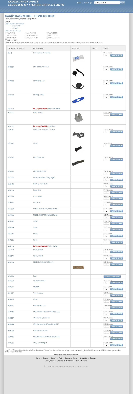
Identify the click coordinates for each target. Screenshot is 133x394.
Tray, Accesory (38, 293)
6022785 (11, 343)
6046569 (11, 246)
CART (88, 3)
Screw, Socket (38, 250)
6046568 (11, 330)
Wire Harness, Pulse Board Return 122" (46, 336)
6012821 (11, 112)
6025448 (11, 324)
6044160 (11, 250)
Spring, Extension (39, 280)
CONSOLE (16, 26)
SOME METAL (11, 38)
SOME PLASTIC (31, 38)
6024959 (11, 209)
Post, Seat (36, 202)
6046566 (11, 203)
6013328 (11, 95)
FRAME (15, 28)
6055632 (11, 171)
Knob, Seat (51, 126)
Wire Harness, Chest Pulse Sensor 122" (46, 312)
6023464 (11, 144)
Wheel (35, 299)
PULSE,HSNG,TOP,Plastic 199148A (45, 215)
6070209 (11, 276)
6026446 (11, 184)
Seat (34, 276)
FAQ (60, 358)
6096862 (11, 81)
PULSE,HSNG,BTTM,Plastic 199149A (45, 209)
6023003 (11, 281)
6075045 (11, 130)
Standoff (36, 287)
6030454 (11, 299)
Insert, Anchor (37, 112)
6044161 (11, 158)
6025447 (11, 305)
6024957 (11, 293)
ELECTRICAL (10, 35)
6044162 (11, 109)
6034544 (11, 234)
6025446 (11, 312)
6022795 (11, 196)
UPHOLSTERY (11, 40)
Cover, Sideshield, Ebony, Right (43, 178)
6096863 (11, 67)
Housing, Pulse (38, 95)
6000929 (11, 228)
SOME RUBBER (52, 38)
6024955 (11, 262)
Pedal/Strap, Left (38, 81)
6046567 (11, 318)
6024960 (11, 190)
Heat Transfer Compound (41, 53)
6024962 (11, 126)
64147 (10, 53)
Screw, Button (52, 246)
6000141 (11, 221)
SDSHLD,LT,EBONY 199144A (43, 262)
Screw (35, 143)
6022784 (11, 287)
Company (93, 358)
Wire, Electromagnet (40, 343)
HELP (78, 3)
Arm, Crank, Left (38, 157)
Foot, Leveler (37, 196)
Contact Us (83, 358)
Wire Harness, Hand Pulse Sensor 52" (46, 324)
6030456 (11, 337)
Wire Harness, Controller (41, 318)
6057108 (11, 240)
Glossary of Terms (71, 358)
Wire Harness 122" (39, 305)
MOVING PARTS (31, 35)
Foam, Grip (37, 190)
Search (53, 358)
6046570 (11, 256)
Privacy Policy (49, 361)
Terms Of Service (82, 361)
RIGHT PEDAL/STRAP (40, 67)
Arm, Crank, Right (54, 109)
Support (45, 358)
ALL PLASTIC (30, 33)
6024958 (11, 215)
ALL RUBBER (51, 33)
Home (38, 358)
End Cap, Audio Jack (40, 184)
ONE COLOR (51, 35)
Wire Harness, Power (40, 330)
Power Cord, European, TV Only (44, 130)
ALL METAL (10, 33)
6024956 (11, 178)
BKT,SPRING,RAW (39, 171)
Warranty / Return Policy (65, 361)
